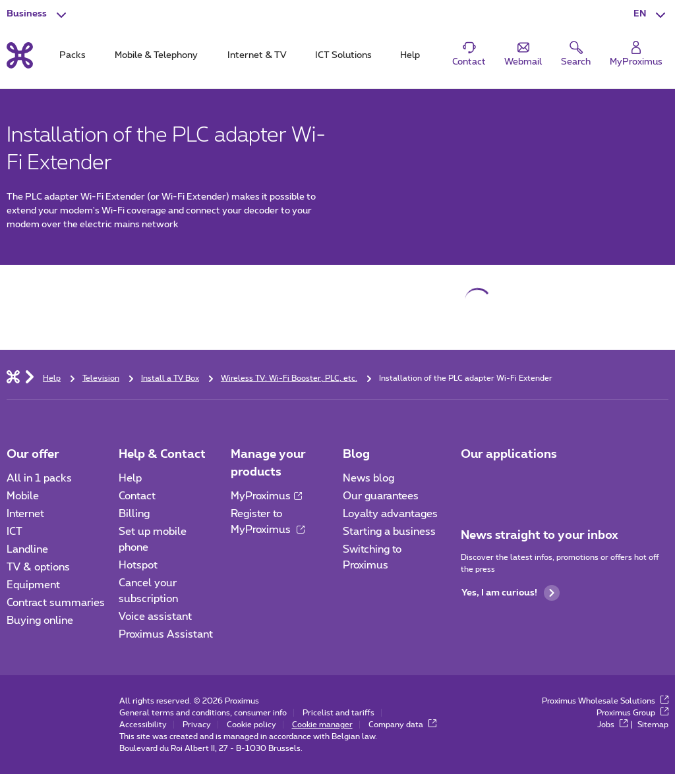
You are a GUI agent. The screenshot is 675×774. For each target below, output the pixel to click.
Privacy (197, 725)
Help (130, 478)
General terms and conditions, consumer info (203, 713)
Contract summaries (56, 602)
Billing (134, 514)
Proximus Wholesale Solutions (605, 701)
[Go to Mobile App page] (472, 482)
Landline (27, 549)
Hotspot (138, 565)
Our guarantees (381, 496)
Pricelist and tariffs (338, 713)
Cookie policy (251, 725)
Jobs (612, 725)
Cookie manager (322, 725)
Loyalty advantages (390, 514)
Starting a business (389, 531)
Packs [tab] (72, 55)
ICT (14, 531)
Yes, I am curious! (510, 593)
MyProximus (266, 496)
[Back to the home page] (20, 55)
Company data (402, 725)
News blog (368, 478)
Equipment (33, 585)
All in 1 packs (39, 478)
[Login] (636, 54)
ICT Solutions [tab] (343, 55)
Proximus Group (632, 713)
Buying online (40, 620)
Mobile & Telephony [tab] (156, 55)
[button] (650, 14)
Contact (137, 496)
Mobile (23, 496)
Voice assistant (155, 616)
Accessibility (143, 725)
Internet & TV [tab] (256, 55)
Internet (25, 514)
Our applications (509, 454)
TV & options (38, 567)
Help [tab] (410, 55)
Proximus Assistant (166, 634)
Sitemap (652, 725)
